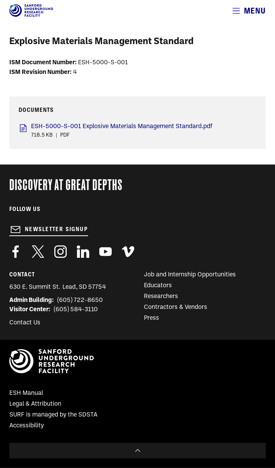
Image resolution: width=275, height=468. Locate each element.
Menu (255, 10)
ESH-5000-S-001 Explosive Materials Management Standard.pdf (122, 126)
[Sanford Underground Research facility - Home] (31, 15)
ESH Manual (26, 393)
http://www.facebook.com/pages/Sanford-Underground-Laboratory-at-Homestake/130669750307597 (15, 251)
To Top (137, 450)
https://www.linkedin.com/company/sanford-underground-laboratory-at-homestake (83, 251)
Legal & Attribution (35, 404)
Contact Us (24, 323)
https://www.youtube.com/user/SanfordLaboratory (105, 251)
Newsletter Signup (56, 229)
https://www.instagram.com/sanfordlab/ (60, 251)
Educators (158, 286)
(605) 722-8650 (80, 300)
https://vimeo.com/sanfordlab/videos (128, 251)
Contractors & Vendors (175, 307)
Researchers (161, 296)
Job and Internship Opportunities (190, 275)
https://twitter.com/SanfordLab (38, 251)
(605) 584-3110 (76, 310)
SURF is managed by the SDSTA (53, 415)
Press (151, 318)
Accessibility (26, 426)
